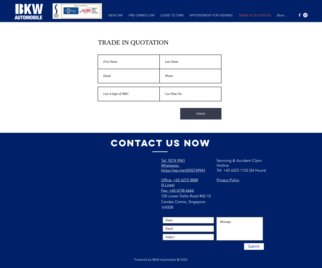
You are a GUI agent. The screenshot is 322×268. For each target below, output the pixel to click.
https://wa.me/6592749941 (183, 170)
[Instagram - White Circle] (305, 15)
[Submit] (200, 113)
